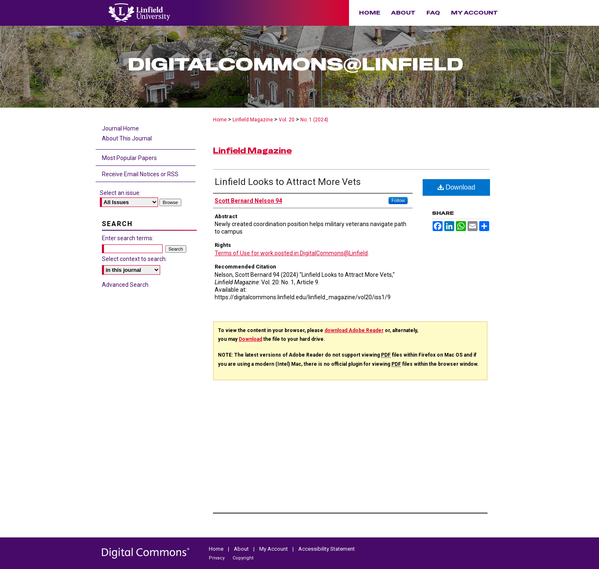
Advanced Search (125, 284)
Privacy (217, 558)
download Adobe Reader (354, 330)
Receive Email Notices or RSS (140, 174)
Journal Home (120, 128)
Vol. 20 (287, 120)
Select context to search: (134, 259)
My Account (274, 549)
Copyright (243, 558)
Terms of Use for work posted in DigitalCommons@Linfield (291, 253)
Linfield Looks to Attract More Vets (288, 182)
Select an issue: (120, 193)
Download (456, 187)
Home (220, 120)
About (242, 549)
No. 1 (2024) (314, 120)
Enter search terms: (127, 238)
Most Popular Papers (129, 158)
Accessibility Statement (326, 549)
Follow (398, 200)
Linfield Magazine (253, 120)
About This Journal (127, 138)
